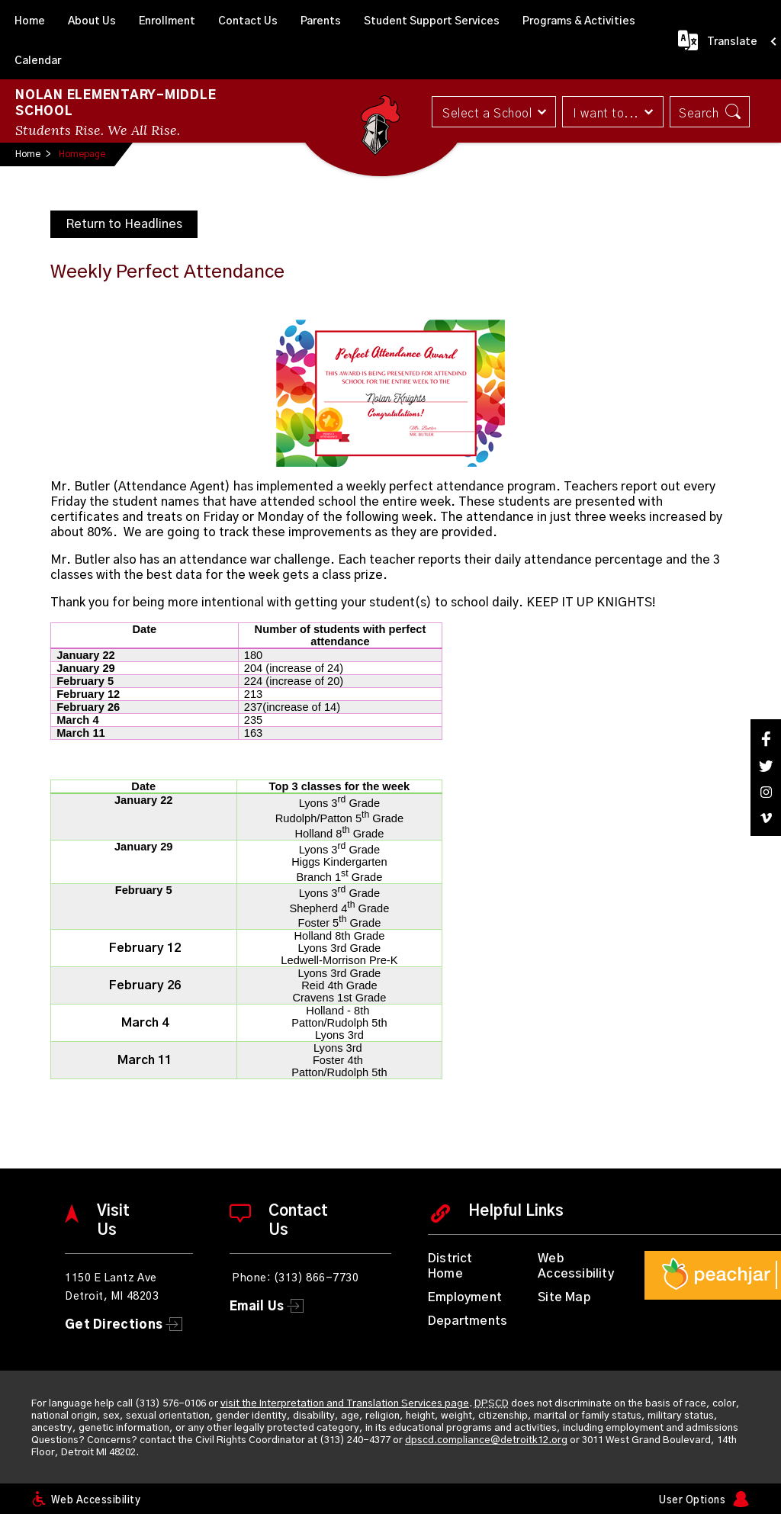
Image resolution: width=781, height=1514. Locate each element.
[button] (493, 111)
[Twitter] (765, 766)
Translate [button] (732, 42)
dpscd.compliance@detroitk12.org (486, 1440)
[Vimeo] (765, 818)
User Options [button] (692, 1501)
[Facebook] (765, 738)
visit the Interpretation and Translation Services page (344, 1404)
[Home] (29, 20)
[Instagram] (765, 792)
